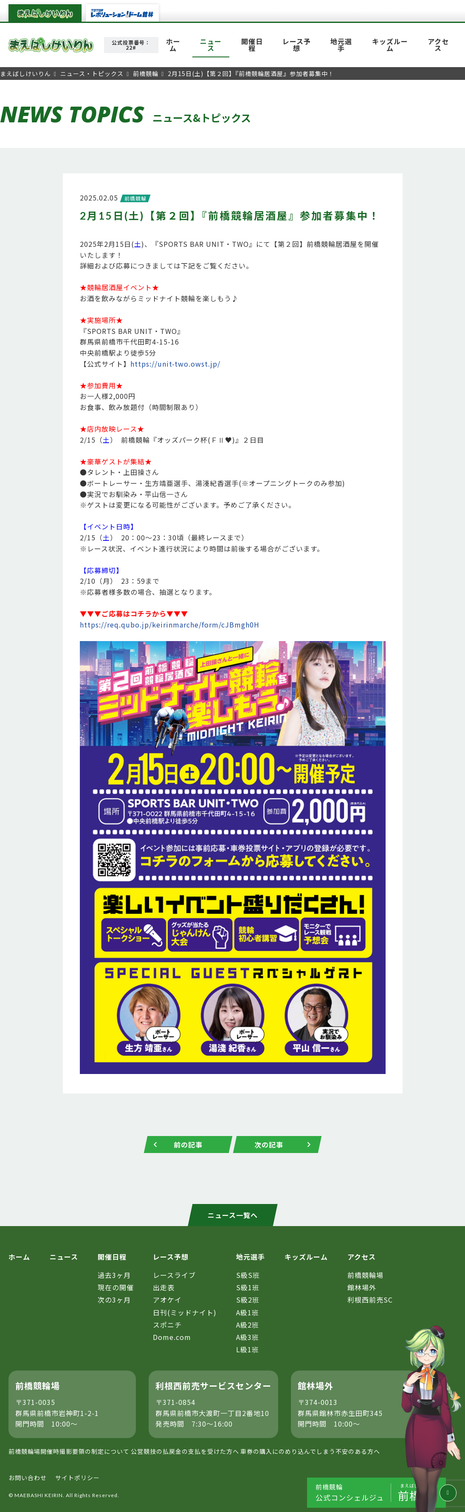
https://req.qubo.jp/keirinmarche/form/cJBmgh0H (169, 624)
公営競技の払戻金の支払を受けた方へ (185, 1451)
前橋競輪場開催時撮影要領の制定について (69, 1451)
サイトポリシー (77, 1477)
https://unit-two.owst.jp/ (175, 364)
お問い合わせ (27, 1477)
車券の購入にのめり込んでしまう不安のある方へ (310, 1451)
